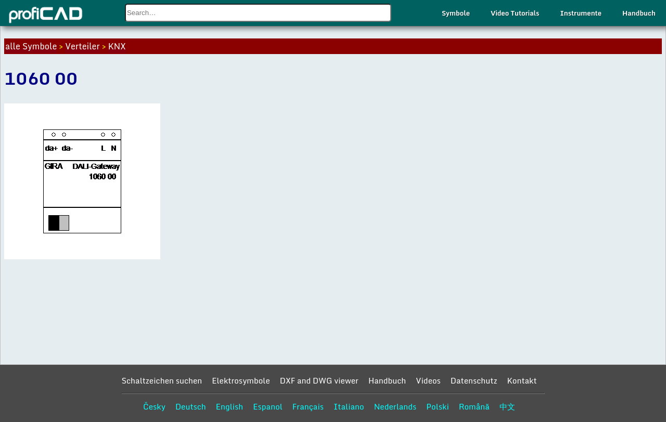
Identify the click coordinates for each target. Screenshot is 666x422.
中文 (507, 406)
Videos (428, 380)
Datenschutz (474, 380)
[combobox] (258, 13)
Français (308, 406)
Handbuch (639, 13)
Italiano (349, 406)
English (230, 406)
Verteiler (82, 46)
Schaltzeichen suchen (161, 380)
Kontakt (521, 380)
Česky (154, 406)
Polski (437, 406)
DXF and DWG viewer (319, 380)
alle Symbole (31, 46)
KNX (117, 46)
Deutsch (190, 406)
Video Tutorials (515, 13)
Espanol (268, 406)
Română (474, 406)
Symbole (456, 13)
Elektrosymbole (241, 380)
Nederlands (395, 406)
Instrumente (580, 13)
